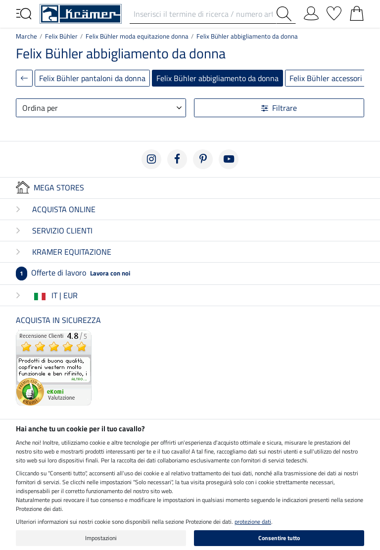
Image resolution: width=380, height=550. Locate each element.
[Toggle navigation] (24, 13)
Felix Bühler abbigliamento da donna (247, 36)
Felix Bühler (61, 36)
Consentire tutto (279, 538)
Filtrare (279, 108)
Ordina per (40, 108)
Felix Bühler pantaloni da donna (92, 78)
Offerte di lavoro (73, 272)
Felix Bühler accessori (325, 78)
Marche (26, 36)
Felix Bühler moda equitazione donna (137, 36)
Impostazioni (101, 538)
